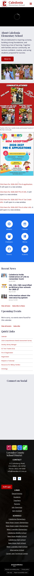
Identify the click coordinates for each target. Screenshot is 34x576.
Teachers (17, 500)
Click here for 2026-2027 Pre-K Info (13, 192)
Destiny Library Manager (9, 344)
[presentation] (15, 182)
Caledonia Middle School (17, 533)
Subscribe (16, 326)
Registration (5, 357)
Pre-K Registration (7, 352)
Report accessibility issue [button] (20, 572)
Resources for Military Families (10, 365)
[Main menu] (31, 3)
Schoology (4, 369)
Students (17, 497)
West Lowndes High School (17, 547)
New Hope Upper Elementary (17, 522)
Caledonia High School (17, 540)
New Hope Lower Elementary (17, 526)
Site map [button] (9, 572)
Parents (17, 504)
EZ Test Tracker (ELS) (8, 348)
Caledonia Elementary (17, 519)
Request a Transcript (7, 361)
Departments (17, 493)
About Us (7, 59)
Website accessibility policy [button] (12, 569)
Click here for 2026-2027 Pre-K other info (15, 207)
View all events (6, 326)
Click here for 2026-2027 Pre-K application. (16, 184)
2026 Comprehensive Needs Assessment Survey (16, 340)
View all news (5, 306)
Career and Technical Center (17, 554)
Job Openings (17, 507)
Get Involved (17, 511)
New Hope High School (17, 543)
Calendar (4, 336)
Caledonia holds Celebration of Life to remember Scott (19, 276)
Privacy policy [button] (25, 569)
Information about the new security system (19, 296)
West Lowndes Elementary (17, 529)
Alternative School (17, 550)
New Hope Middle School (17, 536)
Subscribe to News (18, 306)
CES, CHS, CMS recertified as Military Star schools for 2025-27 (20, 287)
